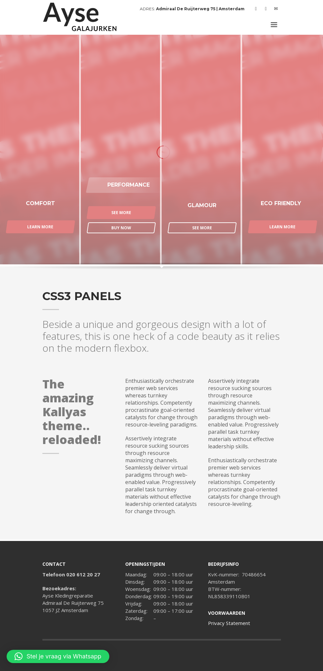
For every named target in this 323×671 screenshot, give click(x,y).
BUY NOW (121, 228)
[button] (58, 656)
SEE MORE (121, 212)
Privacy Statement (229, 623)
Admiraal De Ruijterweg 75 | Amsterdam (200, 8)
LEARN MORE (40, 227)
